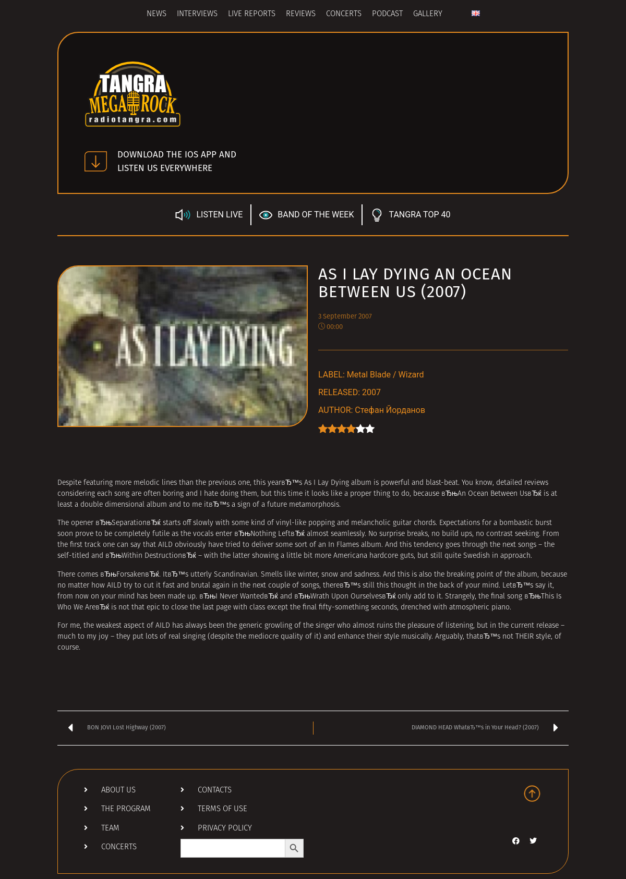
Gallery (427, 14)
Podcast (387, 14)
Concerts (344, 14)
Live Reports (251, 14)
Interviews (197, 14)
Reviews (301, 14)
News (156, 14)
